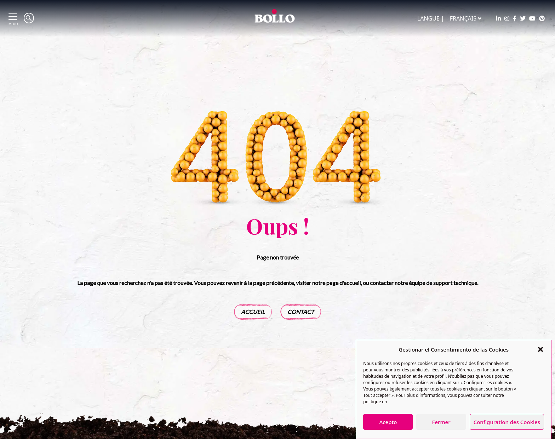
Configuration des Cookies (507, 422)
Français (465, 18)
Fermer (441, 422)
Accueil (253, 311)
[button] (540, 349)
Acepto (388, 422)
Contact (300, 311)
